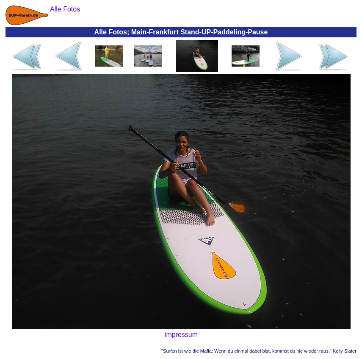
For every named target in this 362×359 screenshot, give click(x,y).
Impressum (181, 334)
